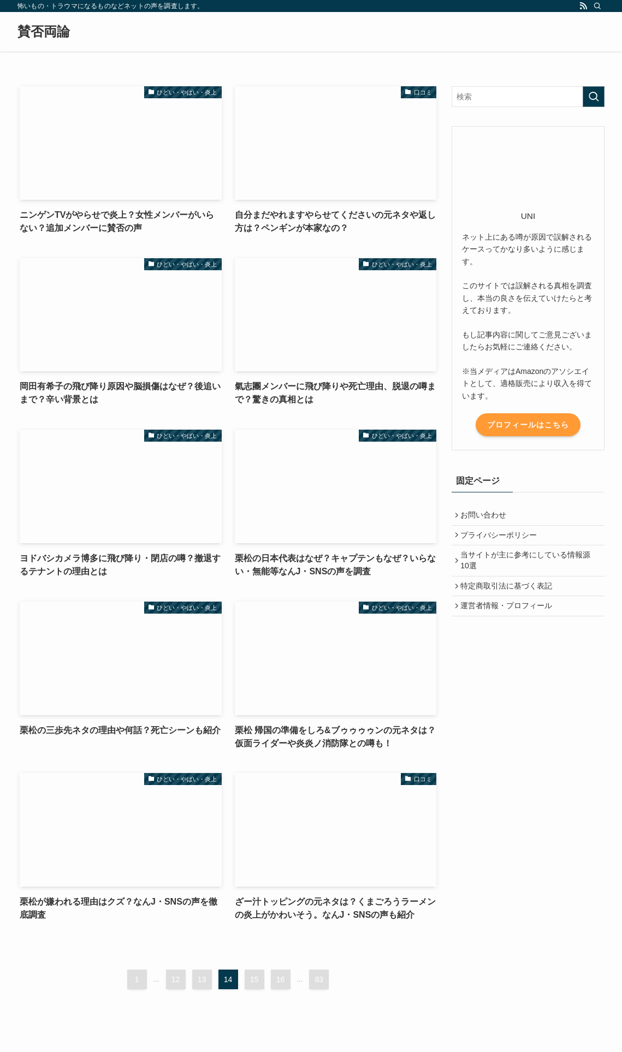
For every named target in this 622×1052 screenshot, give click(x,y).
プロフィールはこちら (528, 424)
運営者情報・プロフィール (509, 617)
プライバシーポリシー (501, 538)
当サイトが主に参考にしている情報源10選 (528, 566)
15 (254, 979)
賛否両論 (43, 31)
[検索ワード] (528, 96)
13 (202, 979)
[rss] (583, 6)
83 (319, 979)
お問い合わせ (486, 516)
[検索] (597, 6)
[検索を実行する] (594, 96)
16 (280, 979)
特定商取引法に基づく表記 (509, 595)
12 (175, 979)
